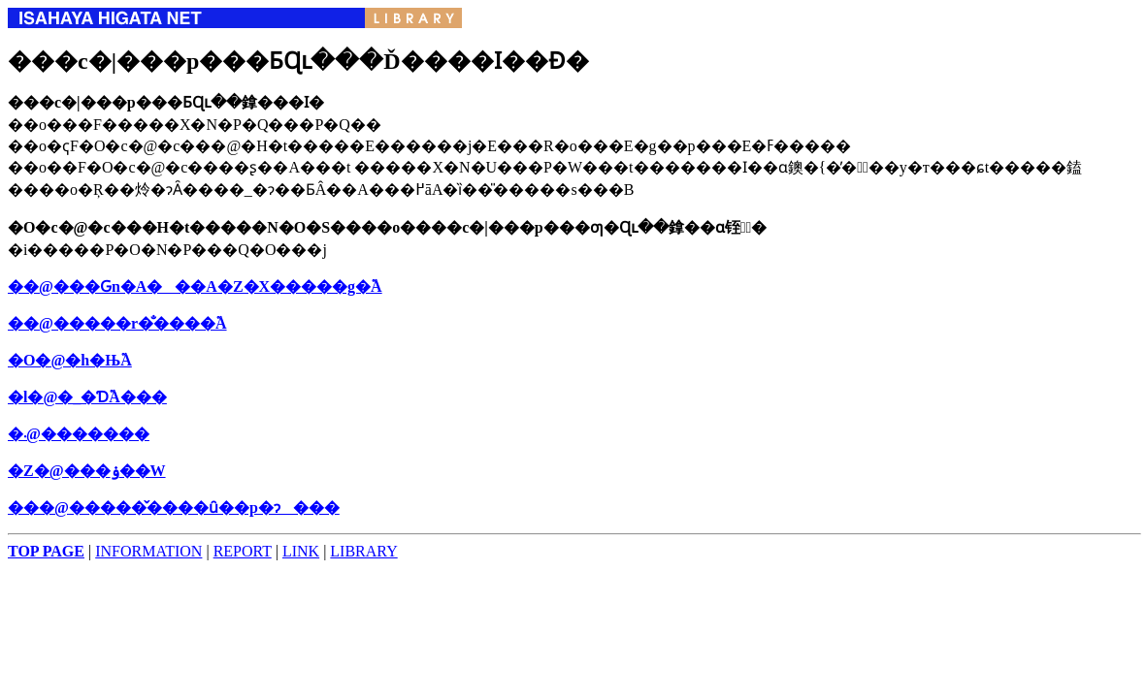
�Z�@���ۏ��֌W (87, 470)
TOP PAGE (46, 551)
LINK (300, 551)
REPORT (242, 551)
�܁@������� (78, 434)
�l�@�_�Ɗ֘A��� (87, 397)
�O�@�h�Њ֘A (70, 360)
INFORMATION (148, 551)
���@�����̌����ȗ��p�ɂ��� (174, 507)
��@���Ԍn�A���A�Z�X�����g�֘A (195, 286)
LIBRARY (363, 551)
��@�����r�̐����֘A (117, 323)
